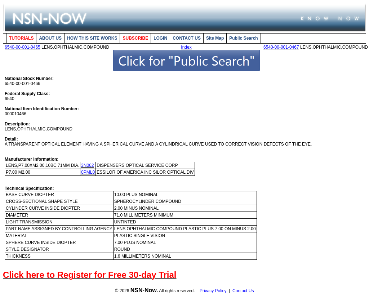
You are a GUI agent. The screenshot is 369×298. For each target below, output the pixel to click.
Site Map (215, 38)
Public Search (243, 38)
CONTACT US (187, 38)
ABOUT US (50, 38)
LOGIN (160, 38)
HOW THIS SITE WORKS (92, 38)
